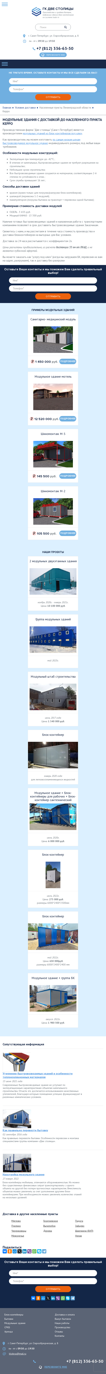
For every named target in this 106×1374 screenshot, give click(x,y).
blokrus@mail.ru (17, 1353)
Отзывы (59, 1331)
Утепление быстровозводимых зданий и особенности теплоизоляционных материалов (38, 1075)
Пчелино (16, 1225)
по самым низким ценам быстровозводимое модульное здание (41, 141)
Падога (79, 1220)
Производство (62, 1327)
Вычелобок (49, 1225)
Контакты (59, 1335)
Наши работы (62, 1323)
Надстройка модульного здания (23, 1174)
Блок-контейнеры (13, 1314)
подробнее (68, 361)
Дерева (47, 1230)
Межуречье (17, 1235)
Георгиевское (50, 1220)
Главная (7, 107)
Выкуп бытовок (63, 1318)
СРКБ (7, 1327)
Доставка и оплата (65, 1314)
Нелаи (78, 1235)
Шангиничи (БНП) (84, 1230)
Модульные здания (14, 1323)
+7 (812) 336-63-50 (54, 48)
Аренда (8, 1331)
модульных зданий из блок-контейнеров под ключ (52, 133)
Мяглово (16, 1220)
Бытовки (8, 1318)
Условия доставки (25, 107)
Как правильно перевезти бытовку (25, 1130)
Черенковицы (18, 1230)
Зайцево (79, 1225)
